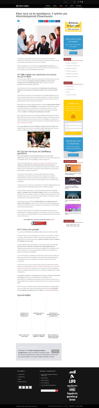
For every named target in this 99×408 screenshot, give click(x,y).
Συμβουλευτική (70, 89)
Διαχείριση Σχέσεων (71, 94)
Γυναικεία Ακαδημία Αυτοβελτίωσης (48, 385)
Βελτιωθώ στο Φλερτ (71, 68)
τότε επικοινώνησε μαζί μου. (51, 290)
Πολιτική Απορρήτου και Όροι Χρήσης (55, 406)
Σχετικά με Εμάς (44, 377)
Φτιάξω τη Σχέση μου (71, 71)
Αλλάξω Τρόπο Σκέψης (72, 73)
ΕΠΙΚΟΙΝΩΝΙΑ (71, 406)
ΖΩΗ (66, 5)
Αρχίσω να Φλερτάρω (71, 63)
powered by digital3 (79, 406)
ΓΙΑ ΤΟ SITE (65, 406)
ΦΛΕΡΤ (61, 5)
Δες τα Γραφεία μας (45, 382)
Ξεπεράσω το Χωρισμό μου (73, 65)
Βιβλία (68, 92)
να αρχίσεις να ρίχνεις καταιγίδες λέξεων (43, 163)
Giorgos (19, 23)
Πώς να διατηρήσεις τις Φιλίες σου (72, 201)
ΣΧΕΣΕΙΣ (55, 5)
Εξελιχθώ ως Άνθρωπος (72, 76)
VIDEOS (71, 5)
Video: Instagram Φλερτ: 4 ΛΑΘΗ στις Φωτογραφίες (73, 174)
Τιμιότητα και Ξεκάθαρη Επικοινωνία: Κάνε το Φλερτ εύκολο (72, 187)
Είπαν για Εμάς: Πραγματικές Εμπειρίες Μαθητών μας (49, 375)
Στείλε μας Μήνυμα (45, 380)
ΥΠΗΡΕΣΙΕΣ (47, 5)
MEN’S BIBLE (78, 5)
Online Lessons (70, 86)
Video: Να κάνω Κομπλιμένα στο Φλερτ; (73, 213)
